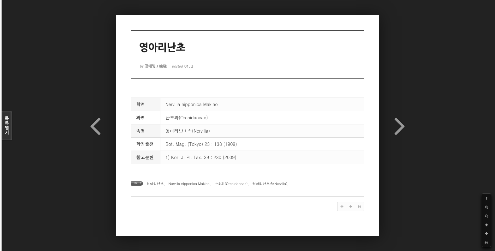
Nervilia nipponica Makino (189, 183)
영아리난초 (155, 183)
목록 (7, 125)
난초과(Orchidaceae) (186, 117)
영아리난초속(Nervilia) (187, 131)
